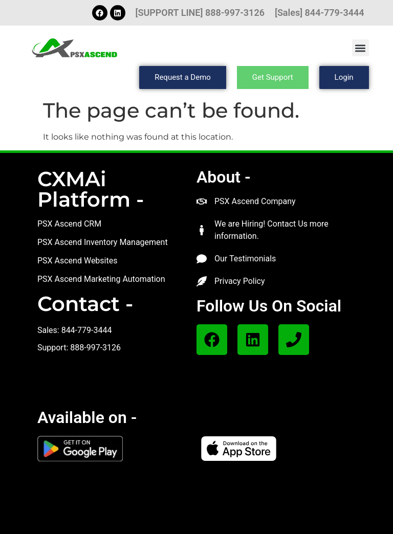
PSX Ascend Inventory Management (102, 242)
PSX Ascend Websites (77, 260)
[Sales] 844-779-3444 (319, 12)
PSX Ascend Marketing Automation (101, 279)
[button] (360, 47)
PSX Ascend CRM (69, 224)
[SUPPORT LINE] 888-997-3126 (200, 12)
